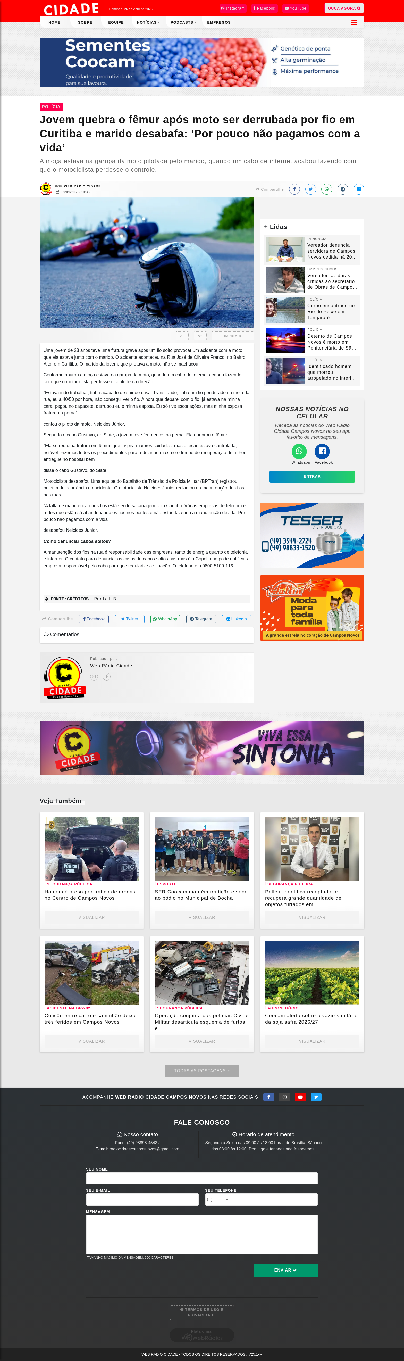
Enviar (285, 1270)
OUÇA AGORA (344, 8)
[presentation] (125, 1274)
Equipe (116, 22)
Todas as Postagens (202, 1071)
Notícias (147, 22)
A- (182, 336)
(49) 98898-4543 (142, 1143)
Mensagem (98, 1212)
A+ (200, 336)
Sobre (85, 22)
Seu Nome (97, 1169)
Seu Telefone (221, 1190)
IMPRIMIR (232, 336)
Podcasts (182, 22)
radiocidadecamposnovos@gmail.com (144, 1149)
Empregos (219, 22)
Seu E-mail (98, 1190)
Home (54, 22)
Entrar (312, 476)
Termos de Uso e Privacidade (201, 1312)
